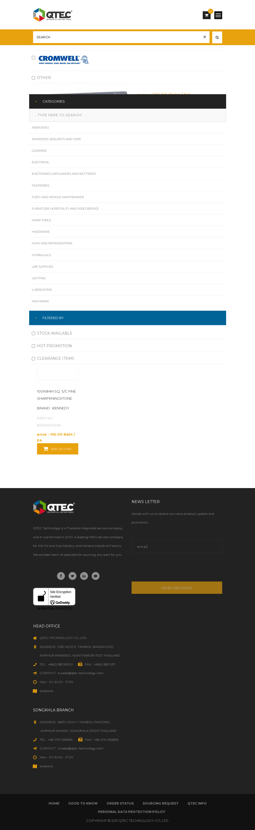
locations (46, 691)
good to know (83, 803)
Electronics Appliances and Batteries (64, 174)
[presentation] (167, 570)
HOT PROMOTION (52, 345)
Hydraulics (41, 255)
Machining (40, 301)
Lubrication (42, 290)
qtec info (197, 803)
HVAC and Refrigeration (52, 243)
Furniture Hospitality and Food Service (65, 208)
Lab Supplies (42, 266)
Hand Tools (41, 220)
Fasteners (40, 185)
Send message (176, 588)
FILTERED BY (53, 318)
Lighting (39, 278)
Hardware (41, 232)
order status (120, 803)
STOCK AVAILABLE (52, 333)
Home (54, 803)
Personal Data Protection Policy (131, 812)
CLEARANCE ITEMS (53, 358)
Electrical (40, 162)
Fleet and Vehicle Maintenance (58, 197)
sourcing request (161, 803)
